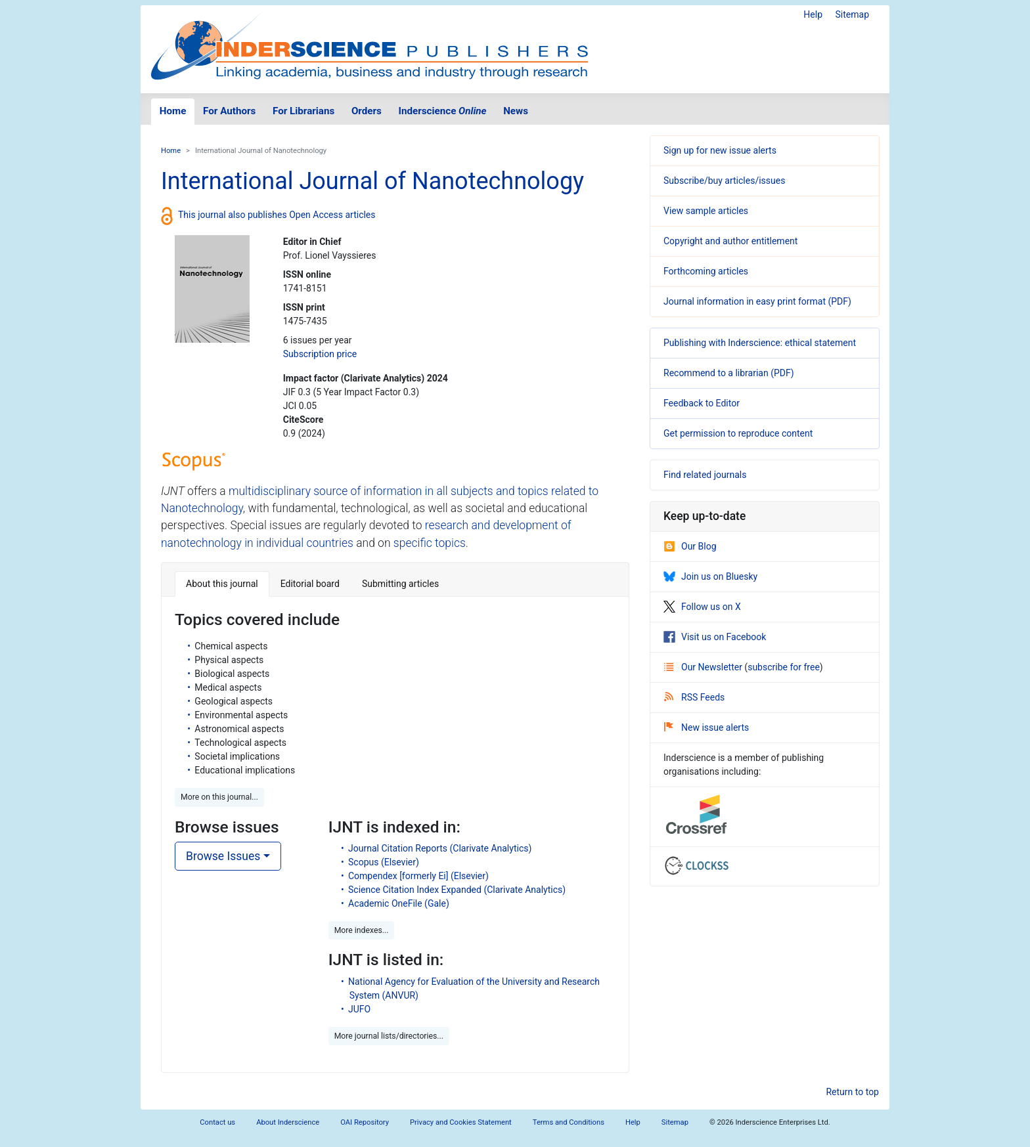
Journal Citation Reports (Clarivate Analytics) (439, 848)
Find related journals (704, 474)
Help (812, 14)
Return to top (852, 1092)
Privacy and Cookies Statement (461, 1122)
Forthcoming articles (705, 271)
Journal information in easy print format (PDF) (757, 301)
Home (173, 111)
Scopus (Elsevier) (383, 862)
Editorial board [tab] (310, 583)
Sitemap (852, 14)
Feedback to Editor (701, 403)
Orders (366, 111)
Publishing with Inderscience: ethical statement (759, 342)
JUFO (359, 1009)
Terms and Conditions (568, 1122)
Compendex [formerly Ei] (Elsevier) (418, 876)
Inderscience (443, 111)
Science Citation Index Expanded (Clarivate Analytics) (457, 889)
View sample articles (705, 211)
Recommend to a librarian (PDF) (728, 373)
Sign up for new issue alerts (719, 150)
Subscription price (320, 354)
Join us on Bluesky (710, 576)
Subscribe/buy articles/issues (724, 180)
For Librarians (303, 111)
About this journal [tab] (222, 583)
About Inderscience (287, 1122)
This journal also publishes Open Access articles (277, 214)
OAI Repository (364, 1122)
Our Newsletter (704, 667)
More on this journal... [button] (219, 797)
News (515, 111)
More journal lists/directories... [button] (388, 1036)
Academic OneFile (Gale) (398, 903)
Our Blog (690, 546)
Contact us (217, 1122)
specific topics (429, 543)
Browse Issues (223, 856)
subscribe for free (784, 667)
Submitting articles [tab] (400, 583)
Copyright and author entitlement (730, 241)
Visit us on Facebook (714, 637)
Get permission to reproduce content (738, 433)
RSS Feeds (694, 697)
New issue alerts (706, 727)
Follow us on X (702, 606)
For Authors (229, 111)
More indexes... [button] (361, 930)
